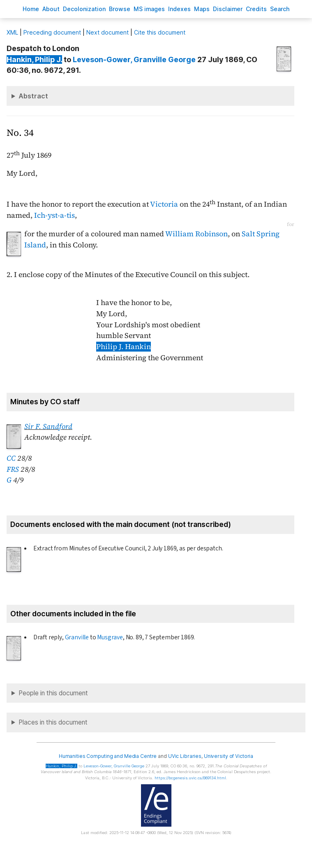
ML (12, 32)
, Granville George (134, 59)
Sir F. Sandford (48, 426)
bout (51, 8)
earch (280, 8)
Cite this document (159, 32)
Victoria (164, 204)
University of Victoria (228, 756)
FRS (13, 469)
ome (31, 8)
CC (11, 458)
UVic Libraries (184, 756)
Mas (202, 8)
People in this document (53, 693)
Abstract (33, 96)
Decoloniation (84, 8)
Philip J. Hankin (123, 347)
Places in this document (53, 722)
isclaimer (228, 8)
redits (256, 8)
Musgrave (110, 637)
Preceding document (52, 32)
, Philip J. (34, 59)
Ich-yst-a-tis (54, 215)
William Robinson (196, 234)
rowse (119, 8)
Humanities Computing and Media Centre (108, 756)
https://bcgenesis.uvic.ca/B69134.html (190, 778)
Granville (77, 637)
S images (149, 8)
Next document (107, 32)
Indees (179, 8)
